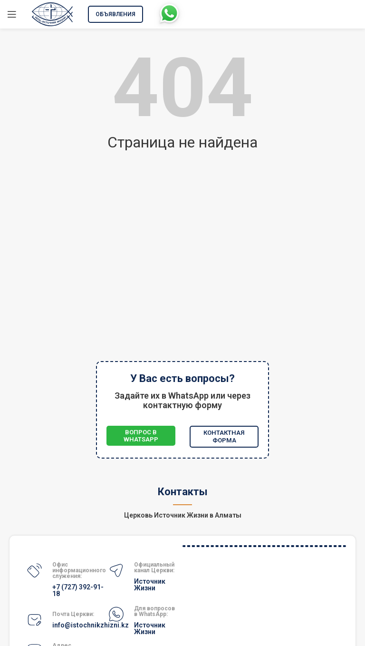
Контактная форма (224, 436)
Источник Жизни (149, 584)
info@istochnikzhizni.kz (90, 625)
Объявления (115, 14)
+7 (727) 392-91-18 (78, 590)
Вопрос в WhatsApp (141, 436)
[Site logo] (52, 13)
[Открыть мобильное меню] (11, 14)
